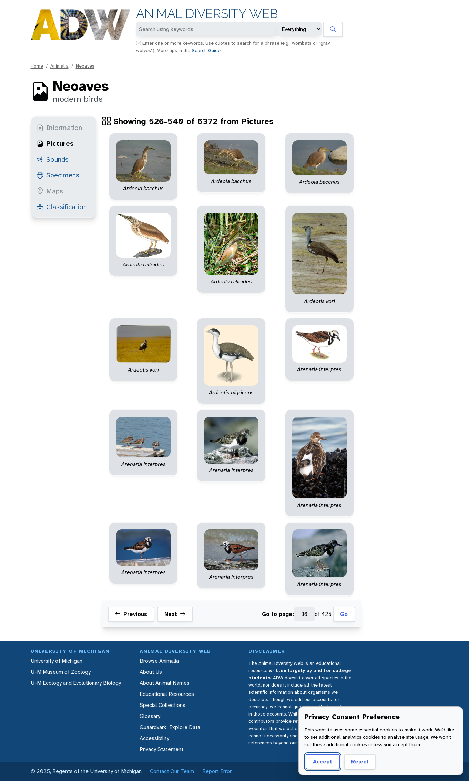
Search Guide (206, 50)
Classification (62, 207)
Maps (50, 191)
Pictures (55, 143)
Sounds (53, 159)
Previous (131, 614)
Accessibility (154, 738)
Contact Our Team (172, 771)
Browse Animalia (159, 661)
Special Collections (162, 705)
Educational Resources (167, 694)
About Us (151, 672)
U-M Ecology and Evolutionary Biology (76, 683)
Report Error (217, 771)
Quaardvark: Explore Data (170, 727)
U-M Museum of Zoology (61, 672)
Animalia (59, 66)
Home (37, 66)
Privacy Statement (161, 749)
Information (59, 127)
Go (344, 614)
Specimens (58, 175)
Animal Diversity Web (207, 13)
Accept (322, 761)
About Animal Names (165, 683)
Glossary (150, 716)
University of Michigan (56, 661)
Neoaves (85, 66)
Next (174, 614)
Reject (360, 761)
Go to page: (278, 614)
